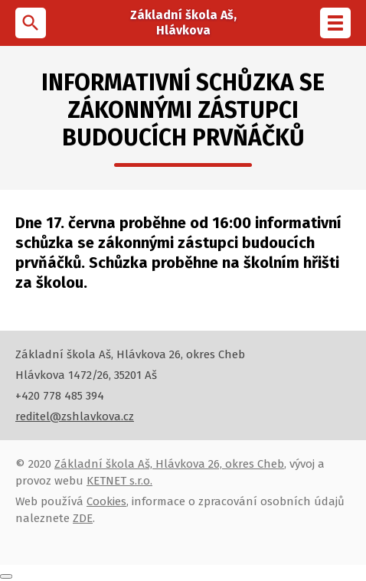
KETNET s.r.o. (119, 481)
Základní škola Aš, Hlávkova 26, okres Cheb (169, 464)
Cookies (106, 501)
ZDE (83, 518)
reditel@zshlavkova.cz (74, 416)
